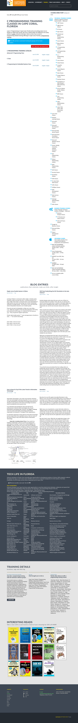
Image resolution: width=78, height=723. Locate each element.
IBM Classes (60, 94)
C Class (9, 58)
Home (8, 14)
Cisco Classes (60, 60)
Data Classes (60, 73)
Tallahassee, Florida (55, 598)
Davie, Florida (55, 610)
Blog (8, 701)
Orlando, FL (61, 592)
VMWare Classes (56, 187)
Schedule (8, 696)
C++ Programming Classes (60, 56)
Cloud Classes (60, 62)
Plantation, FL (58, 604)
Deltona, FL (61, 584)
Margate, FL (59, 581)
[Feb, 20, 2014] (9, 392)
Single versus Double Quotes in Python (17, 291)
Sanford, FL (66, 596)
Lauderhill (60, 596)
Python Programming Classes (55, 160)
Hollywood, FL (54, 596)
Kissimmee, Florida (55, 611)
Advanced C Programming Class (15, 53)
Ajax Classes (60, 31)
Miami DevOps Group (39, 490)
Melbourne (53, 613)
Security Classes (56, 172)
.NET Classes (60, 23)
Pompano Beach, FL (59, 583)
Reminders (43, 389)
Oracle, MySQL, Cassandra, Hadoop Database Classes (56, 148)
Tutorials (8, 699)
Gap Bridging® (9, 695)
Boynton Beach (60, 589)
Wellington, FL (54, 593)
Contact (68, 2)
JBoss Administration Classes (60, 103)
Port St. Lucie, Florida (56, 599)
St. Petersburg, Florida (62, 607)
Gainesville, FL (54, 608)
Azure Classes (60, 41)
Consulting (31, 2)
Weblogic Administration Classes (55, 200)
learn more (11, 599)
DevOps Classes (61, 79)
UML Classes (55, 185)
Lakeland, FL (63, 610)
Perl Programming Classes (55, 155)
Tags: (15, 292)
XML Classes (55, 204)
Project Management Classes (55, 234)
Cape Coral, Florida (23, 14)
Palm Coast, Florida (61, 605)
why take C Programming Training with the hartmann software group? (16, 576)
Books (8, 705)
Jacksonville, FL (54, 587)
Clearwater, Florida (63, 587)
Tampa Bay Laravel (28, 490)
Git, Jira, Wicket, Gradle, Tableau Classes (61, 90)
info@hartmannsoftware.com (47, 693)
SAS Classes (55, 170)
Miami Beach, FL (62, 602)
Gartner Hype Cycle (15, 437)
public (13, 34)
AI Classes (59, 29)
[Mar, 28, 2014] (10, 292)
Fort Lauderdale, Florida (63, 593)
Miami (59, 608)
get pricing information (40, 46)
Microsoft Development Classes (55, 127)
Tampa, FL (64, 590)
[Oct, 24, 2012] (42, 391)
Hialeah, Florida (61, 595)
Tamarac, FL (53, 589)
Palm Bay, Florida (55, 580)
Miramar (53, 601)
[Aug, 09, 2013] (42, 294)
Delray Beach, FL (59, 601)
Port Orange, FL (65, 598)
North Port (53, 581)
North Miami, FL (66, 599)
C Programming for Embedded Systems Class (19, 64)
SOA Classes (55, 178)
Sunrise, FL (63, 611)
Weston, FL (53, 605)
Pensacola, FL (54, 595)
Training (46, 2)
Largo (66, 592)
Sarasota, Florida (65, 586)
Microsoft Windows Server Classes (56, 141)
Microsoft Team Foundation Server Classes (55, 136)
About (63, 2)
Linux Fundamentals (57, 251)
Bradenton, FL (57, 586)
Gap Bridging (38, 2)
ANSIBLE (54, 263)
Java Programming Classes (60, 98)
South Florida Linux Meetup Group (15, 490)
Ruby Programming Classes (55, 166)
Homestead (65, 604)
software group (62, 716)
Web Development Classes (55, 191)
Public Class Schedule (54, 2)
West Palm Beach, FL (65, 580)
